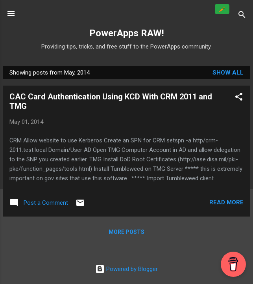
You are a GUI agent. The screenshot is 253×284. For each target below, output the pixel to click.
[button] (239, 98)
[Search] (242, 16)
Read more (226, 202)
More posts (126, 232)
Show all (228, 72)
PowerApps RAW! (126, 33)
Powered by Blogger (126, 269)
